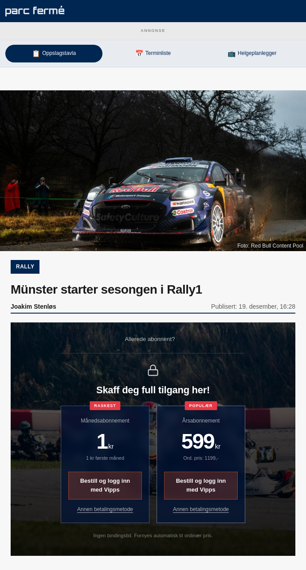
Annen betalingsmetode (105, 509)
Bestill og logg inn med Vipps (105, 485)
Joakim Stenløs (33, 306)
